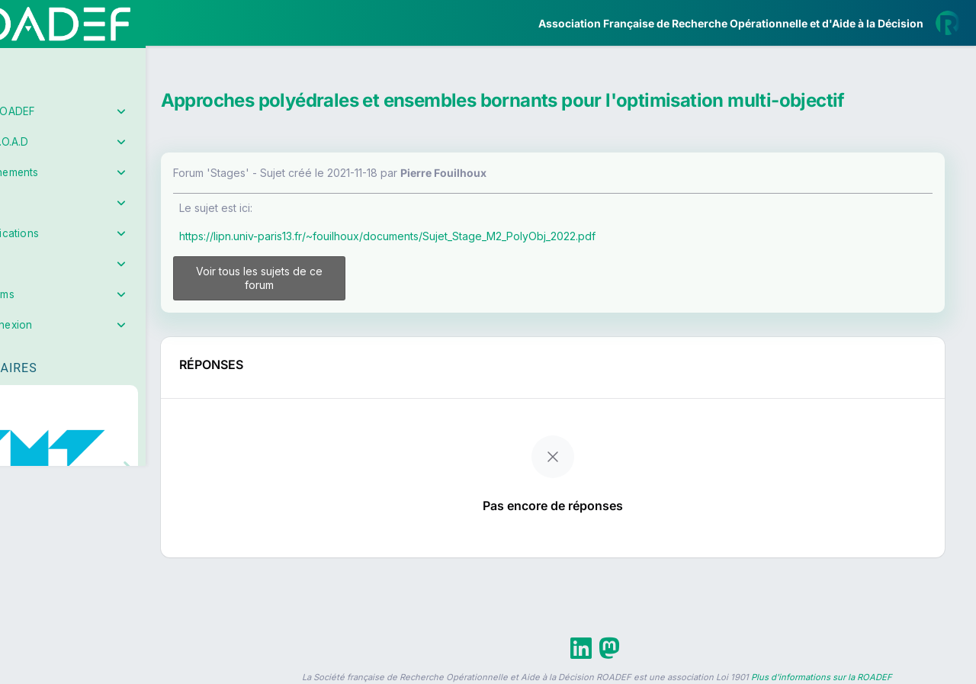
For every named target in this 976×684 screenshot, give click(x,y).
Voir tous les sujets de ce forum (315, 278)
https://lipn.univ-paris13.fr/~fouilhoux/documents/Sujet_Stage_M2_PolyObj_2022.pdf (451, 236)
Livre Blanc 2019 (77, 564)
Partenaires (62, 351)
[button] (22, 452)
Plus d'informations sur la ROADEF (821, 677)
